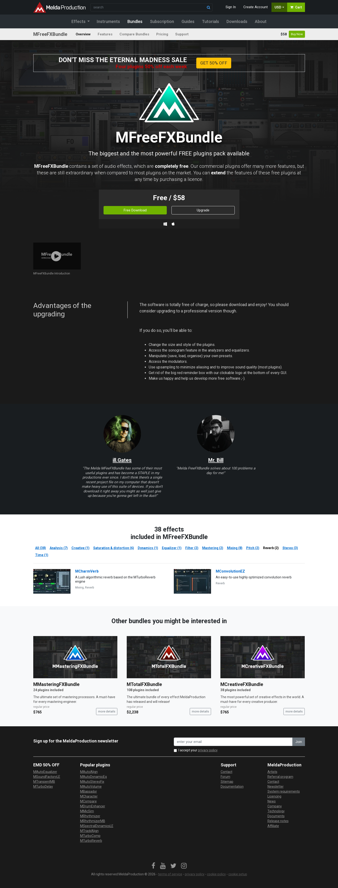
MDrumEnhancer (92, 806)
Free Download (135, 210)
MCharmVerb (87, 571)
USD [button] (278, 7)
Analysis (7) (59, 548)
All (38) (40, 548)
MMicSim (87, 811)
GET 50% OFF (213, 63)
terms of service (170, 874)
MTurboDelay (43, 786)
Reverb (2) (271, 548)
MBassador (88, 791)
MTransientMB (44, 781)
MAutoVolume (91, 786)
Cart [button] (296, 7)
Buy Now (297, 34)
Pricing (162, 34)
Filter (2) (191, 548)
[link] (153, 866)
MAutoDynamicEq (93, 777)
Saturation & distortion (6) (113, 548)
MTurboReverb (91, 841)
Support (182, 34)
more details (106, 711)
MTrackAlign (89, 831)
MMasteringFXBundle (56, 684)
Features (105, 34)
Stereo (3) (290, 548)
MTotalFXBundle (144, 684)
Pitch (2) (252, 548)
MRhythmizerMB (92, 821)
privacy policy (208, 750)
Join (298, 742)
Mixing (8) (234, 548)
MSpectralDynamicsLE (96, 826)
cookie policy (216, 874)
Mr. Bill (215, 460)
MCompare (88, 801)
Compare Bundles (134, 34)
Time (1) (41, 555)
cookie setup (237, 874)
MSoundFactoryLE (46, 777)
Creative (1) (80, 548)
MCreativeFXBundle (241, 684)
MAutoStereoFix (92, 781)
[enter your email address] (233, 742)
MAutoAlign (89, 772)
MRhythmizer (90, 816)
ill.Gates (122, 460)
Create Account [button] (255, 7)
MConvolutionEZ (230, 571)
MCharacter (89, 796)
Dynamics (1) (148, 548)
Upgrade (203, 210)
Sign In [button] (231, 7)
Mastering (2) (212, 548)
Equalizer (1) (172, 548)
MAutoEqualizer (45, 772)
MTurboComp (90, 836)
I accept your (198, 750)
